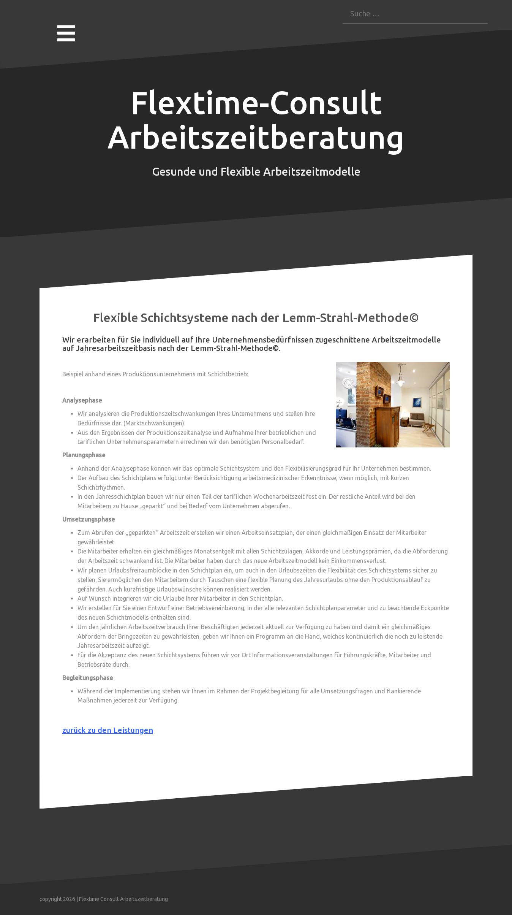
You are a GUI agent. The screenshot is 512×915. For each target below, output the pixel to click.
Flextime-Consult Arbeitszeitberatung (256, 120)
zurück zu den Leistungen (107, 730)
